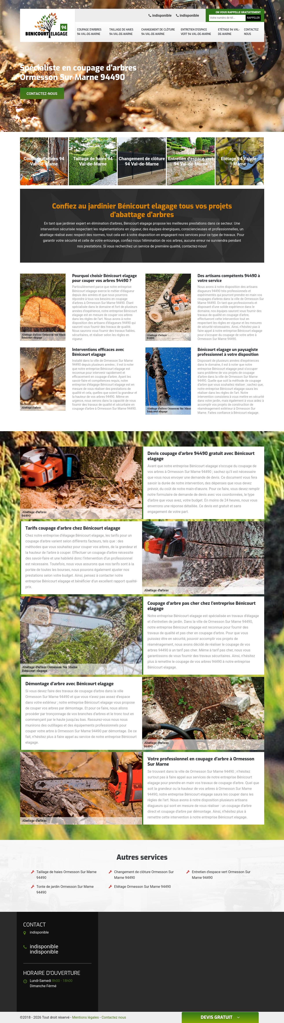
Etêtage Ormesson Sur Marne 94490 (142, 887)
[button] (140, 128)
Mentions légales (85, 1017)
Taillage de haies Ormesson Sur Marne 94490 (67, 875)
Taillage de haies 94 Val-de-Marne (121, 32)
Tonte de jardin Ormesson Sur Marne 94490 (65, 889)
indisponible (160, 15)
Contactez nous (251, 32)
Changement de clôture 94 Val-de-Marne (158, 32)
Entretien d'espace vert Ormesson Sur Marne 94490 (221, 875)
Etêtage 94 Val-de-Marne (229, 32)
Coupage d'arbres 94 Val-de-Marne (89, 32)
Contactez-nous (42, 94)
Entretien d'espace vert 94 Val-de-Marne (196, 32)
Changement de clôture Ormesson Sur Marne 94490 (144, 875)
